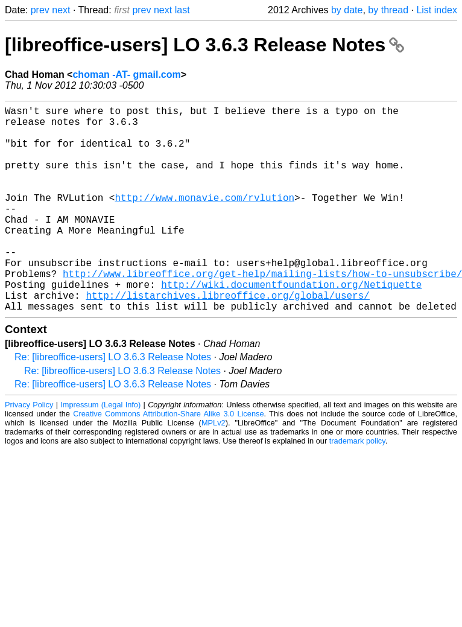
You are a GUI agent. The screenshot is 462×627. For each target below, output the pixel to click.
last (182, 10)
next (61, 10)
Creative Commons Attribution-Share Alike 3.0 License (168, 459)
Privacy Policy (29, 450)
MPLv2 (213, 468)
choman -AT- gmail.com (126, 74)
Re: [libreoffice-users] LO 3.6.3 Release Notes (112, 403)
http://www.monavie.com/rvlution (204, 219)
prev (40, 10)
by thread (388, 10)
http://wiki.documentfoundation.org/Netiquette (291, 325)
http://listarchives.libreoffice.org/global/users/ (227, 338)
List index (436, 10)
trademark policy (357, 486)
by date (346, 10)
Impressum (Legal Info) (100, 450)
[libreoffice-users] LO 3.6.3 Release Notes (204, 45)
